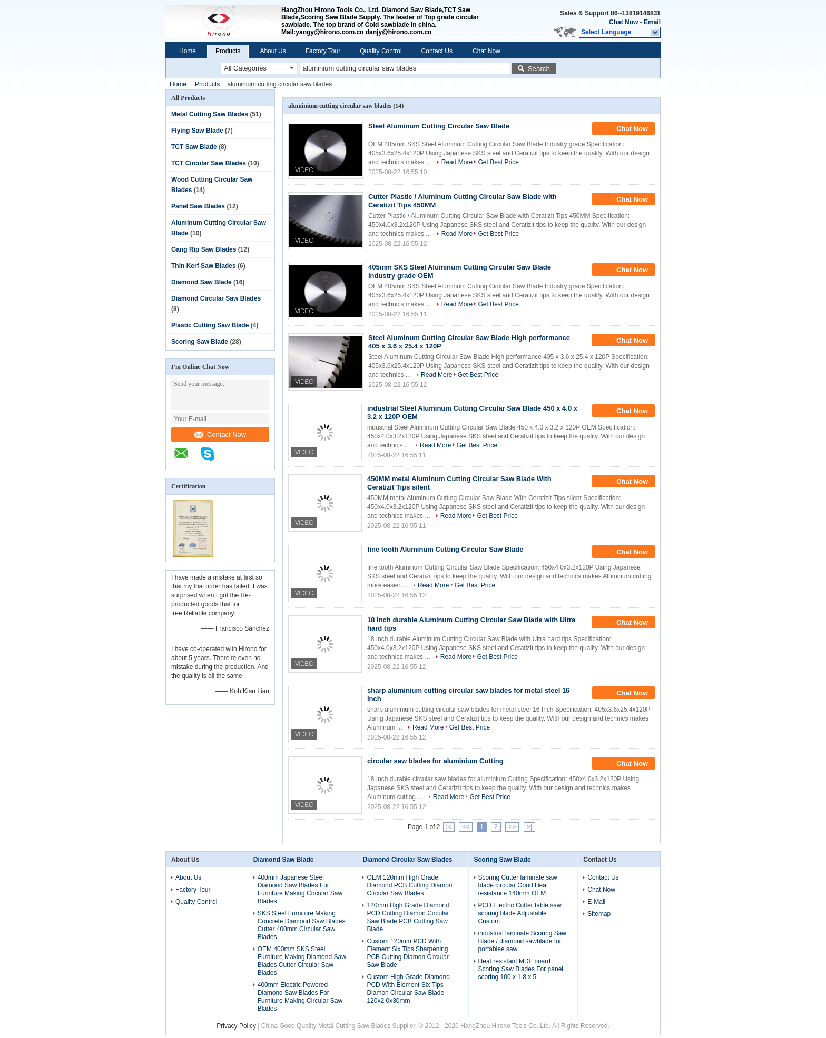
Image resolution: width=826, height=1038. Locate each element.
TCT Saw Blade (194, 147)
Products (227, 51)
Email (652, 22)
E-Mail (596, 901)
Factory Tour (323, 51)
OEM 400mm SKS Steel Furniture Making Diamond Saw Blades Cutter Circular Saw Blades (302, 960)
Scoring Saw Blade (199, 341)
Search (539, 69)
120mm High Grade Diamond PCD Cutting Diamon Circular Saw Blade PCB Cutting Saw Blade (408, 917)
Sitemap (599, 913)
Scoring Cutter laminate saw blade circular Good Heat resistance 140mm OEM (517, 885)
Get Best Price (498, 162)
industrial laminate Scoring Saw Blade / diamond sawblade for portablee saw (522, 941)
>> (512, 827)
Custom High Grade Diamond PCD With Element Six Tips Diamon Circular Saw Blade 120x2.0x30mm (408, 988)
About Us (273, 51)
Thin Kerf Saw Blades (203, 266)
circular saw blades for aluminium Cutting (435, 761)
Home (187, 51)
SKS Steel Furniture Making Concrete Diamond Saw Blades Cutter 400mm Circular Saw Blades (302, 925)
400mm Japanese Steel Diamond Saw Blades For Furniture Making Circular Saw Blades (300, 889)
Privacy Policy (236, 1026)
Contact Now (220, 434)
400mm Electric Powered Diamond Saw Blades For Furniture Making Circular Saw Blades (300, 996)
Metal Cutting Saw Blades (209, 114)
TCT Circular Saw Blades (208, 163)
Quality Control (380, 51)
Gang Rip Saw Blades (203, 249)
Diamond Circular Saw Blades (216, 298)
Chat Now (623, 22)
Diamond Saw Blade (201, 282)
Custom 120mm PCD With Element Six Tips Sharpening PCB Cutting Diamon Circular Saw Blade (407, 953)
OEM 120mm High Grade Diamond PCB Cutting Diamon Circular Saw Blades (409, 885)
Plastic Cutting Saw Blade (210, 325)
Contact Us (437, 51)
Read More (457, 162)
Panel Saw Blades (198, 206)
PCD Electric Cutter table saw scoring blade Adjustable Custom (520, 913)
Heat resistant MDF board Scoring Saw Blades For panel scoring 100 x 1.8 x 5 (520, 969)
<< (465, 827)
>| (529, 827)
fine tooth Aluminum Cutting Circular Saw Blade (445, 549)
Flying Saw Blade (197, 130)
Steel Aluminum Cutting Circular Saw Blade (438, 126)
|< (448, 827)
